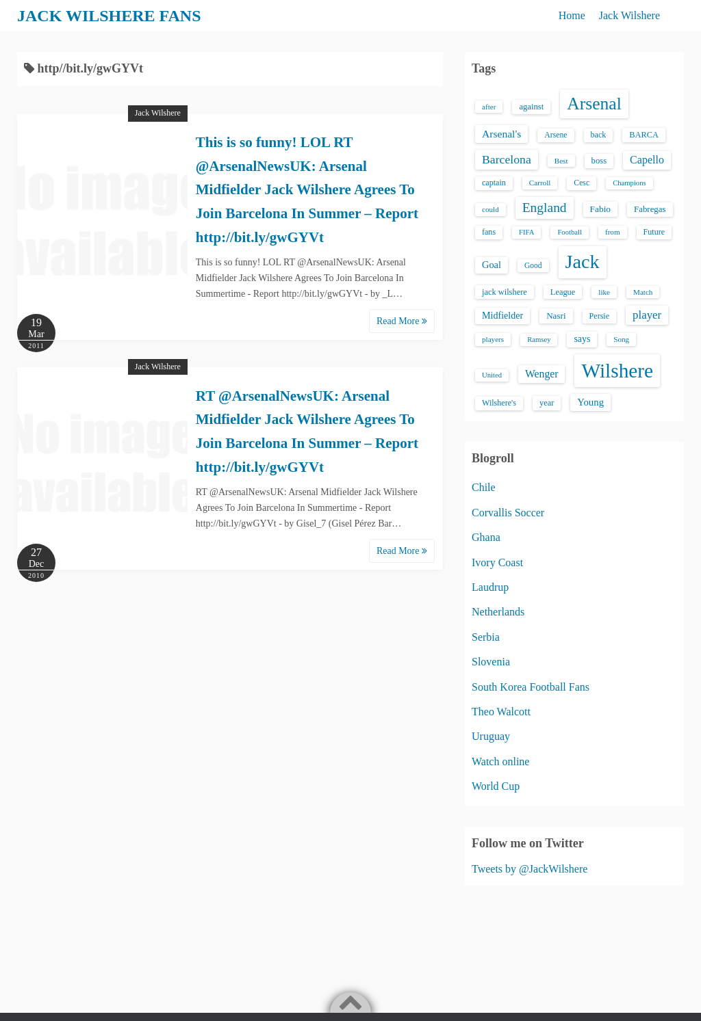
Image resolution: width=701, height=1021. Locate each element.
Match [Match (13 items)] (642, 292)
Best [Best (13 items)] (561, 161)
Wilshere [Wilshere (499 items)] (617, 371)
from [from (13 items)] (612, 232)
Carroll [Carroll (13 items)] (540, 182)
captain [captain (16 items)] (494, 182)
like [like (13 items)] (604, 292)
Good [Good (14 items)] (533, 265)
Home (572, 15)
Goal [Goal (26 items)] (491, 264)
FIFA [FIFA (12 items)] (526, 232)
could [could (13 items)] (490, 209)
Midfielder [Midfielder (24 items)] (502, 315)
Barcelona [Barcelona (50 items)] (506, 159)
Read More (402, 321)
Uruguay (491, 736)
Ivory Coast (497, 562)
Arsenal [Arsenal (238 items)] (594, 104)
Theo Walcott (501, 711)
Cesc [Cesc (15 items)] (581, 182)
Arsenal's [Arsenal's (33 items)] (501, 134)
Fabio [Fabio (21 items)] (600, 209)
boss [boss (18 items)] (599, 160)
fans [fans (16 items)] (489, 232)
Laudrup (490, 587)
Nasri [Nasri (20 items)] (555, 315)
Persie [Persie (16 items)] (599, 316)
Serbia (486, 637)
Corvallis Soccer (508, 512)
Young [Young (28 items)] (590, 402)
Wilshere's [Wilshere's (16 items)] (499, 403)
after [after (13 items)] (489, 107)
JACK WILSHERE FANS (109, 16)
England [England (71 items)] (544, 207)
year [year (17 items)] (546, 403)
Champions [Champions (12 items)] (629, 183)
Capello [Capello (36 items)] (647, 159)
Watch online (500, 761)
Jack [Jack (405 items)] (582, 261)
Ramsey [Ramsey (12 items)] (538, 339)
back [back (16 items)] (599, 135)
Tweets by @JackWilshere (529, 869)
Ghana (486, 537)
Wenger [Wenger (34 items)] (541, 374)
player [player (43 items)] (647, 314)
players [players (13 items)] (493, 339)
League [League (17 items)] (563, 292)
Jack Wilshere (629, 15)
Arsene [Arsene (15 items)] (555, 135)
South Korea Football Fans (530, 687)
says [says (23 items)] (582, 339)
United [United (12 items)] (492, 375)
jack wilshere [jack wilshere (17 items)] (504, 292)
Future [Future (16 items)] (654, 232)
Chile (484, 487)
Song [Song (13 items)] (621, 339)
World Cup (496, 786)
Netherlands (498, 612)
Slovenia (491, 661)
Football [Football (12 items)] (569, 232)
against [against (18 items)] (531, 106)
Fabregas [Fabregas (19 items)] (649, 209)
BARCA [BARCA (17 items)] (644, 135)
